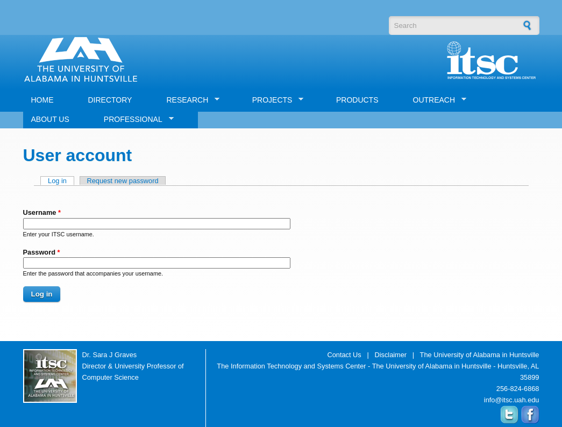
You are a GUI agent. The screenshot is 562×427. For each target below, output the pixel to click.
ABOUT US (50, 119)
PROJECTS (274, 100)
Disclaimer (390, 355)
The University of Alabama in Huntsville (479, 355)
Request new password (123, 181)
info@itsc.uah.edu (511, 400)
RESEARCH (188, 100)
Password (41, 252)
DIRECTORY (110, 100)
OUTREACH (436, 100)
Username (42, 212)
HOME (42, 100)
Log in (61, 181)
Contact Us (344, 355)
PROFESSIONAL (135, 119)
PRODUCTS (357, 100)
